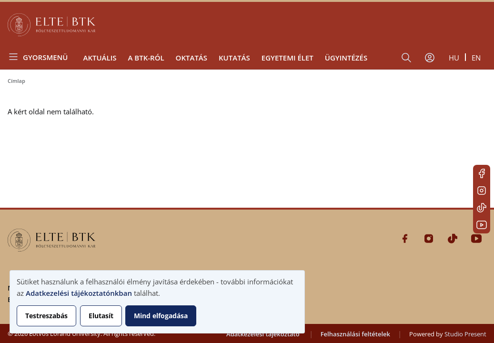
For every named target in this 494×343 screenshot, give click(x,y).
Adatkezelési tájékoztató (263, 334)
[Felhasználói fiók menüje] (429, 57)
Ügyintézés (346, 57)
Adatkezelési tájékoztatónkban (79, 293)
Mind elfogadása (161, 315)
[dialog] (157, 301)
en (476, 57)
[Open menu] (41, 57)
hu (454, 57)
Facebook (481, 173)
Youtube (481, 224)
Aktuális (99, 57)
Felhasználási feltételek (355, 334)
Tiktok (481, 207)
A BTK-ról (146, 57)
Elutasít (101, 315)
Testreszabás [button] (46, 315)
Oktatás (191, 57)
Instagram (481, 190)
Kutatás (234, 57)
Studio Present (465, 334)
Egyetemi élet (287, 57)
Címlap (16, 80)
